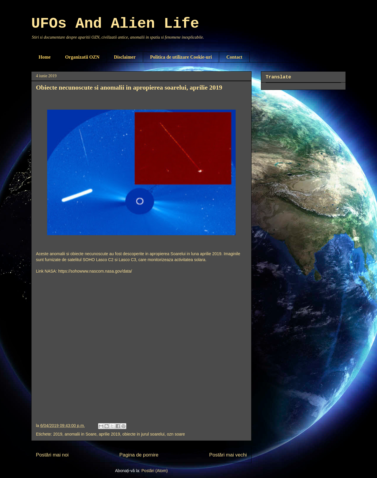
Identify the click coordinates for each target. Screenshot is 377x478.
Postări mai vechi (228, 455)
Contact (234, 57)
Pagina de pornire (138, 455)
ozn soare (176, 434)
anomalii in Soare (80, 434)
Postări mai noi (52, 455)
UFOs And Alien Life (115, 23)
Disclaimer (125, 57)
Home (45, 57)
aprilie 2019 (109, 434)
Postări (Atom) (154, 470)
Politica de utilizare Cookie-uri (181, 57)
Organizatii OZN (82, 57)
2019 (57, 434)
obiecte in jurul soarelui (143, 434)
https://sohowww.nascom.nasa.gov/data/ (95, 271)
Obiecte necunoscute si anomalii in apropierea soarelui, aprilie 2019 (129, 87)
